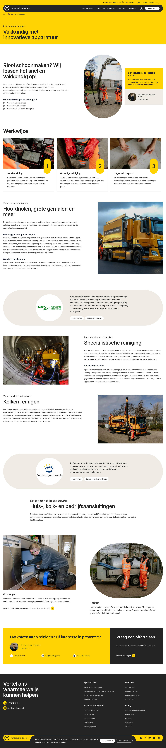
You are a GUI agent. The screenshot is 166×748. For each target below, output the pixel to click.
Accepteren (107, 741)
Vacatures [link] (129, 722)
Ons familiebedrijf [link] (91, 710)
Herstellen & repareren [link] (93, 695)
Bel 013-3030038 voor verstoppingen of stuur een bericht (28, 608)
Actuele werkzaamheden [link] (135, 710)
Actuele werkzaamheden (113, 2)
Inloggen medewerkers (148, 2)
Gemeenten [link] (129, 687)
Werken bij (152, 8)
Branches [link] (101, 8)
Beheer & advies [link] (90, 699)
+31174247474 (143, 99)
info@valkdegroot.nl (50, 655)
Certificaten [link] (88, 722)
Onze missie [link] (89, 714)
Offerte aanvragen (125, 655)
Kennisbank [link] (130, 2)
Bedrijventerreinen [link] (132, 695)
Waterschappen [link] (131, 691)
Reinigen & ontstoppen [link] (93, 687)
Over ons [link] (122, 8)
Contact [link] (132, 8)
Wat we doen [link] (88, 8)
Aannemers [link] (130, 699)
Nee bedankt (124, 741)
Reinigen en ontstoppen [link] (16, 14)
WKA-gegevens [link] (90, 726)
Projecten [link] (111, 8)
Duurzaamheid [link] (90, 718)
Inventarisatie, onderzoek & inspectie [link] (99, 691)
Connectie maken (81, 655)
